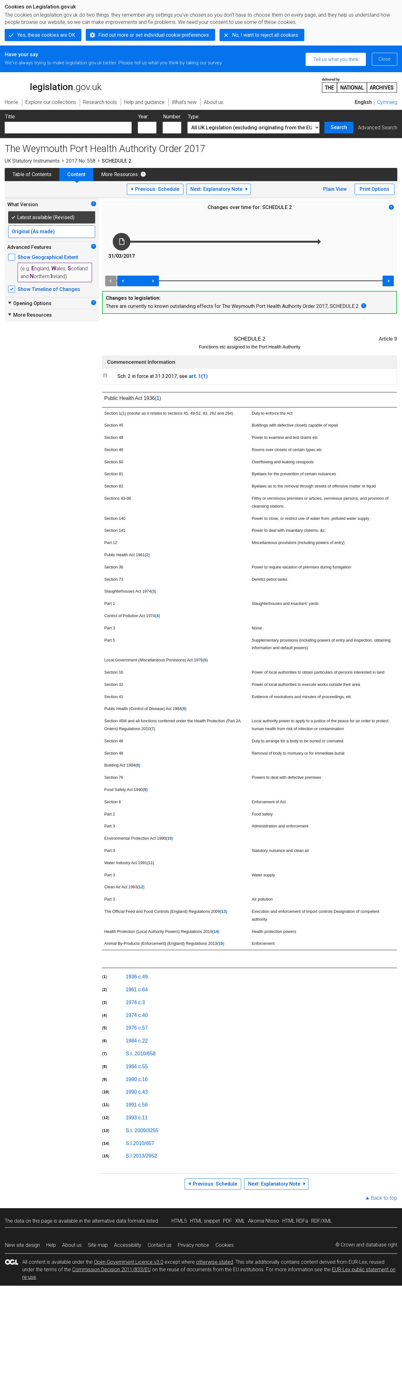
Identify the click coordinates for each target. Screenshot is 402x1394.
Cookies (224, 1245)
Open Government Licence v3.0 (128, 1262)
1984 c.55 (137, 1066)
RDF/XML (321, 1221)
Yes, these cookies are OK (46, 35)
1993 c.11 (137, 1117)
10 (169, 838)
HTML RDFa (295, 1221)
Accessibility (127, 1245)
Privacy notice (193, 1245)
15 (220, 943)
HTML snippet (205, 1221)
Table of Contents (32, 174)
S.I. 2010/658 (140, 1053)
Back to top (384, 1198)
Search (339, 127)
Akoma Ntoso (263, 1221)
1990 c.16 (137, 1079)
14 (216, 931)
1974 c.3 (135, 1002)
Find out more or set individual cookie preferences (153, 35)
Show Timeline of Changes (49, 289)
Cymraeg (387, 102)
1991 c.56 (137, 1104)
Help (51, 1245)
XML (240, 1221)
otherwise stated (214, 1262)
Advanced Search (377, 128)
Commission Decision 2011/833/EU (111, 1270)
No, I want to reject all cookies (265, 35)
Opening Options (29, 303)
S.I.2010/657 (140, 1143)
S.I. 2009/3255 (142, 1130)
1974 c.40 (137, 1015)
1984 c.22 (137, 1040)
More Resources (119, 174)
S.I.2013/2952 (141, 1156)
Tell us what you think (335, 59)
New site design (22, 1245)
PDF (227, 1221)
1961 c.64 (137, 989)
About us (72, 1245)
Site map (98, 1245)
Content (76, 174)
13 (223, 911)
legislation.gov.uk (53, 85)
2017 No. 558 (80, 161)
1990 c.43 (137, 1092)
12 (141, 887)
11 (150, 862)
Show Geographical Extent (48, 257)
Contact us (159, 1245)
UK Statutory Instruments (32, 161)
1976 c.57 (137, 1028)
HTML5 (179, 1221)
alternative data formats (118, 1221)
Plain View (335, 189)
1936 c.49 (137, 976)
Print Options (374, 189)
